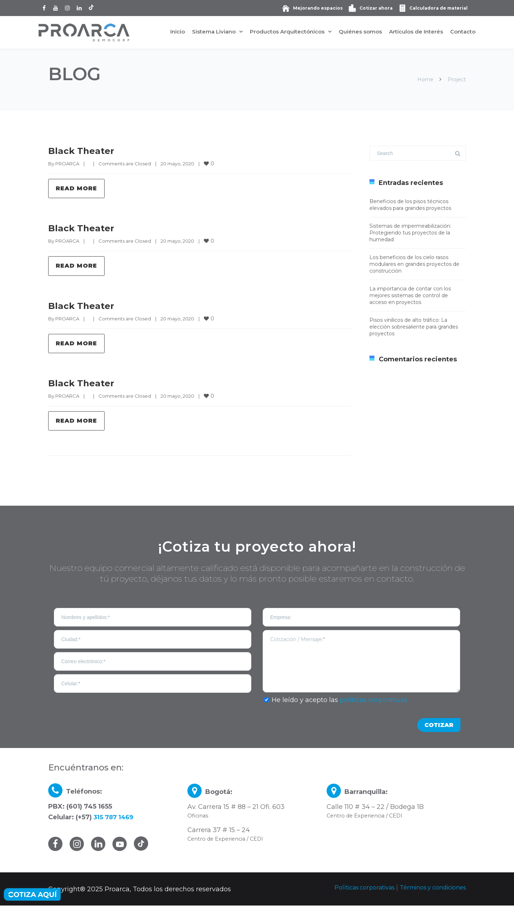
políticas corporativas (374, 702)
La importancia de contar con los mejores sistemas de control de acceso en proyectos (410, 295)
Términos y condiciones (428, 890)
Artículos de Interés (416, 31)
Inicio (177, 31)
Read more (76, 188)
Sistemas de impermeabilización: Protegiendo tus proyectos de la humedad (410, 233)
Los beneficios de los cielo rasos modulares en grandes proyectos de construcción (414, 264)
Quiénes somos (360, 31)
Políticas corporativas (350, 890)
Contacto (462, 31)
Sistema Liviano (214, 31)
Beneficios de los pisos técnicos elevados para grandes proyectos (410, 204)
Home (425, 79)
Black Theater (80, 151)
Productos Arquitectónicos (287, 31)
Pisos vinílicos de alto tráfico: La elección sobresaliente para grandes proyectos (413, 327)
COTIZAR (438, 727)
